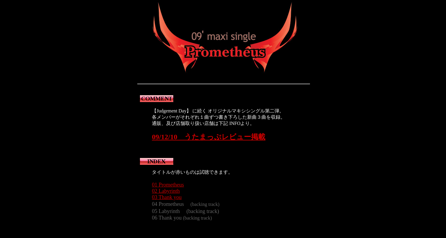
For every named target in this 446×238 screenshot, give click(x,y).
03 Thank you (167, 197)
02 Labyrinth (166, 191)
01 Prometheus (168, 185)
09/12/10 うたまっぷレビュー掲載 (208, 137)
